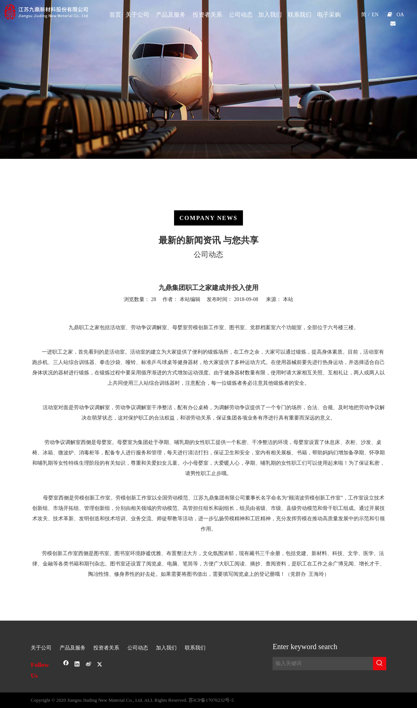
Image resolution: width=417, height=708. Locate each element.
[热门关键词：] (379, 663)
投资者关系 (106, 648)
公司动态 (137, 648)
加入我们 (166, 648)
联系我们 (195, 648)
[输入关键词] (323, 663)
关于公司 (41, 648)
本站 (288, 299)
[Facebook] (66, 664)
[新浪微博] (88, 664)
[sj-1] (208, 626)
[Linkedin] (77, 664)
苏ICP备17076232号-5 (211, 700)
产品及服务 (73, 648)
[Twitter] (99, 664)
